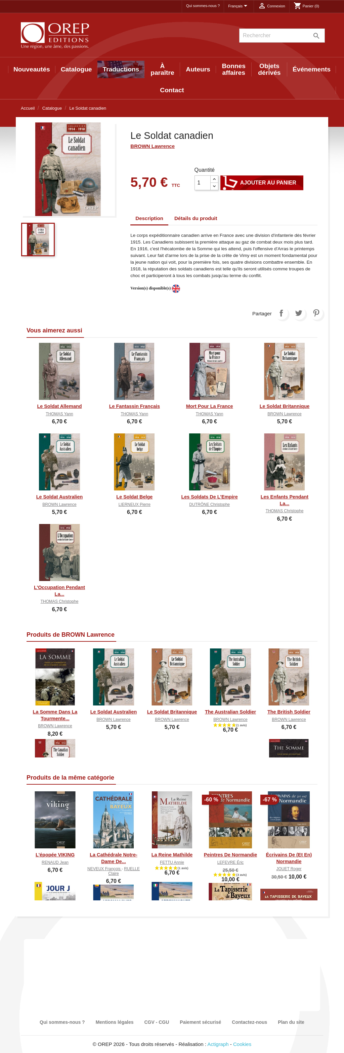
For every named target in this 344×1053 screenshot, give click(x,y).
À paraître (162, 69)
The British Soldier (288, 712)
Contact (172, 90)
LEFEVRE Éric (230, 862)
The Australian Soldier (230, 712)
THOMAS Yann (59, 414)
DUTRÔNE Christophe (209, 504)
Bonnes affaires (234, 69)
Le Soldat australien (59, 496)
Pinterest (316, 313)
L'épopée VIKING (55, 854)
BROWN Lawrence (152, 146)
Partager (281, 313)
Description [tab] (149, 218)
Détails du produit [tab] (195, 218)
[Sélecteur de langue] (239, 6)
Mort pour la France (209, 406)
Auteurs (198, 69)
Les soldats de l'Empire (209, 496)
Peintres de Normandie (230, 854)
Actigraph (217, 1044)
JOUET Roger (288, 868)
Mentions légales (115, 1022)
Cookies (242, 1044)
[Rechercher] (282, 36)
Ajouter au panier (261, 182)
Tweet (298, 313)
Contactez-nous (249, 1022)
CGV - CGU (156, 1022)
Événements (312, 69)
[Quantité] (203, 182)
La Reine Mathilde (172, 854)
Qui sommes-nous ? (203, 6)
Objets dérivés (269, 69)
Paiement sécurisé (200, 1022)
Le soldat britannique (285, 406)
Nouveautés (31, 69)
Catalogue (76, 69)
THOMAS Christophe (285, 511)
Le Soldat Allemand (59, 406)
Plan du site (291, 1022)
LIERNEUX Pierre (134, 504)
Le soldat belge (134, 496)
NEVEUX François (104, 868)
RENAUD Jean (55, 862)
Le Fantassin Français (134, 406)
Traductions (121, 69)
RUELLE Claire (124, 871)
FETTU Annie (172, 862)
